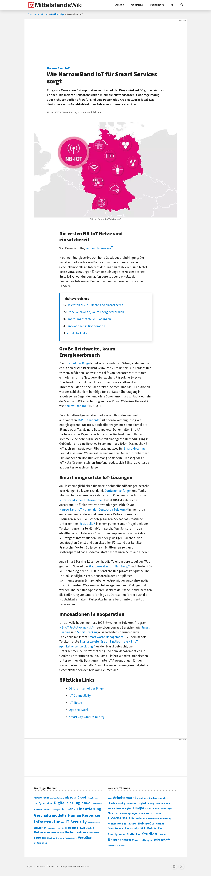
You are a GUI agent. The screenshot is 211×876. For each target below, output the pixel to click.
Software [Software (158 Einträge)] (40, 838)
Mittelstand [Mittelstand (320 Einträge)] (130, 823)
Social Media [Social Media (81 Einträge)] (93, 832)
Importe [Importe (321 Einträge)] (145, 813)
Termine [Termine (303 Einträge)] (162, 834)
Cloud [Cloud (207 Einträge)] (81, 797)
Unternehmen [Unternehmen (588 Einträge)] (119, 840)
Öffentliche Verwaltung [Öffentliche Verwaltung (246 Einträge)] (117, 845)
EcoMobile (86, 523)
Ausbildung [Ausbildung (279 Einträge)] (142, 798)
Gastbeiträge (57, 14)
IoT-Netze (75, 702)
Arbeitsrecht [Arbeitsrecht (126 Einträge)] (41, 798)
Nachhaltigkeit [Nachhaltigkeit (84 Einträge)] (86, 828)
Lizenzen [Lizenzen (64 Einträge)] (51, 828)
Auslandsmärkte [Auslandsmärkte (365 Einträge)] (158, 798)
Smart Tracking (87, 632)
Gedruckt (137, 5)
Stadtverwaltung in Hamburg (108, 566)
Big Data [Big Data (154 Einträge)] (70, 798)
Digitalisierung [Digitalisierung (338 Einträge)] (67, 803)
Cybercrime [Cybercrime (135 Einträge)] (46, 803)
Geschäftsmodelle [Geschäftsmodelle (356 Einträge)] (50, 815)
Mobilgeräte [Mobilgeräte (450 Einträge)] (146, 823)
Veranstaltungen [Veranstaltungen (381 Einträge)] (142, 840)
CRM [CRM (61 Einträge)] (35, 804)
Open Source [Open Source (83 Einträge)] (57, 832)
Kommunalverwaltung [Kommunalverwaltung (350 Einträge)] (158, 818)
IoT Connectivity (80, 695)
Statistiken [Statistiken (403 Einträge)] (134, 834)
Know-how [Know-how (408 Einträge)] (138, 818)
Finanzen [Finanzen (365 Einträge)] (113, 813)
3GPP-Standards (88, 420)
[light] (172, 5)
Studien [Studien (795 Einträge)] (149, 834)
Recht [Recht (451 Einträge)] (162, 828)
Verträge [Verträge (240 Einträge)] (85, 837)
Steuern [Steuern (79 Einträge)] (60, 838)
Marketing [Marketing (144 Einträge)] (71, 828)
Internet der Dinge (77, 363)
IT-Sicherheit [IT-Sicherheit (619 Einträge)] (119, 818)
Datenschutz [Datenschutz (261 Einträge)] (132, 803)
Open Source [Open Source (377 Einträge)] (115, 828)
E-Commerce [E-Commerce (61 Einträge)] (97, 804)
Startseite (33, 14)
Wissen (44, 14)
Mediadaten (82, 866)
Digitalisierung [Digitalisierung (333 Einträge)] (146, 803)
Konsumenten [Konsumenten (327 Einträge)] (115, 823)
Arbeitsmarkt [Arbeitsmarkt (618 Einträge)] (124, 797)
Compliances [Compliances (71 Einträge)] (93, 798)
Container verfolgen (118, 490)
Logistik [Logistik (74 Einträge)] (60, 828)
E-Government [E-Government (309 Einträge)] (163, 803)
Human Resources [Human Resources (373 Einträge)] (84, 815)
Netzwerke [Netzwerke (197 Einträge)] (42, 832)
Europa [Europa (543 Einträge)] (138, 808)
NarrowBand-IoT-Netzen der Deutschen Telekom (92, 509)
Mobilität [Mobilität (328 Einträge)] (160, 823)
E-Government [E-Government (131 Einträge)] (43, 809)
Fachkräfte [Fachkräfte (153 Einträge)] (68, 809)
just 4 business (37, 866)
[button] (182, 5)
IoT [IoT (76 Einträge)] (62, 822)
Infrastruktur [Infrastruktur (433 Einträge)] (47, 822)
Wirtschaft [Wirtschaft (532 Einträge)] (162, 839)
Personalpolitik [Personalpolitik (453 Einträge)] (135, 828)
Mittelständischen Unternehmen (81, 500)
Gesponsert (157, 5)
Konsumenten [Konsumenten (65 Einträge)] (94, 822)
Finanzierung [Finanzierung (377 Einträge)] (89, 809)
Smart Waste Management (105, 637)
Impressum (68, 866)
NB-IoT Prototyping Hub (75, 627)
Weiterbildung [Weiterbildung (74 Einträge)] (40, 843)
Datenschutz (54, 866)
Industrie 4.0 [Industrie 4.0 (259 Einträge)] (156, 813)
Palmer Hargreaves (98, 248)
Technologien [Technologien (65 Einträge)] (71, 838)
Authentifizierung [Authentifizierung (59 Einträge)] (57, 798)
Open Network (79, 710)
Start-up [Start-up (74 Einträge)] (51, 838)
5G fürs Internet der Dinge (86, 688)
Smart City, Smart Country (87, 717)
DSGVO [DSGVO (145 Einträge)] (86, 803)
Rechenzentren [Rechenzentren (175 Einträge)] (75, 832)
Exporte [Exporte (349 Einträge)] (149, 808)
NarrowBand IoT (75, 406)
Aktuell (119, 5)
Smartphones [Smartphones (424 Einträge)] (117, 834)
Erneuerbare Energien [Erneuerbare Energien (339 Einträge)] (119, 808)
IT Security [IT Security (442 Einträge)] (76, 822)
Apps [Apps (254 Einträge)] (110, 798)
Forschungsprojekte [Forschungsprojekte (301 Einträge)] (130, 813)
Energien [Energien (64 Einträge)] (56, 810)
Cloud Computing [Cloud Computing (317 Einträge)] (116, 803)
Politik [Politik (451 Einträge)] (151, 828)
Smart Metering (134, 448)
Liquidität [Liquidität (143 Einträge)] (40, 828)
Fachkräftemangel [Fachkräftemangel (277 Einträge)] (163, 808)
